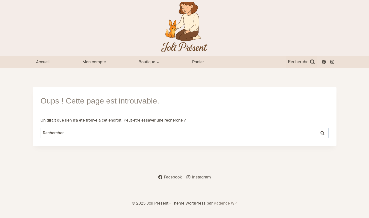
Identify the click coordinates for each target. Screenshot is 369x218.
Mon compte (94, 61)
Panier (198, 61)
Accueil (43, 61)
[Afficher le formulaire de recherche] (301, 62)
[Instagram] (332, 62)
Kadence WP (225, 203)
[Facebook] (324, 62)
